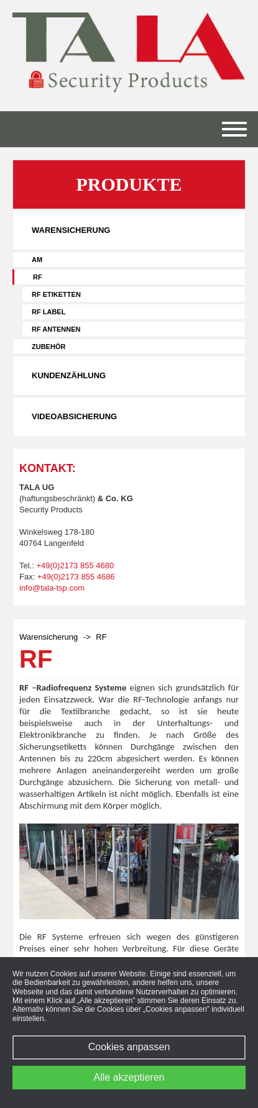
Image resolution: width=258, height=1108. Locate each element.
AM (37, 259)
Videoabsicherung (74, 416)
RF (37, 277)
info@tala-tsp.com (52, 588)
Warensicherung (71, 230)
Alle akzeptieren (129, 1077)
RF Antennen (56, 329)
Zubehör (48, 346)
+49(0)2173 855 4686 (76, 576)
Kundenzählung (69, 375)
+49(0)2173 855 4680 (75, 565)
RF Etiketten (56, 294)
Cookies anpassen (129, 1047)
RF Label (48, 312)
